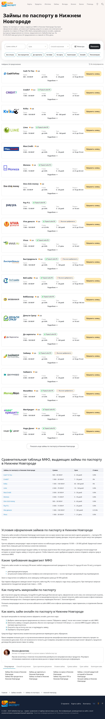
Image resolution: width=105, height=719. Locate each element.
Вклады (65, 4)
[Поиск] (102, 4)
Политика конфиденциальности (45, 713)
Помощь (90, 4)
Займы (56, 4)
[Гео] (97, 4)
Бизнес (73, 4)
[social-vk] (94, 703)
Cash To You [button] (8, 475)
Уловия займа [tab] (59, 666)
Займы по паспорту (32, 693)
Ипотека (48, 4)
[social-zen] (102, 703)
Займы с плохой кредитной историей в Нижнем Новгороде (87, 674)
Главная (4, 693)
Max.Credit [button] (7, 492)
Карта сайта (76, 704)
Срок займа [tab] (84, 666)
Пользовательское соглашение (67, 713)
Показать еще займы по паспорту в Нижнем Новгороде (52, 446)
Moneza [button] (6, 497)
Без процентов (23, 55)
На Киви (49, 55)
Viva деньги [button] (8, 510)
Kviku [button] (5, 484)
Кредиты (38, 4)
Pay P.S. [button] (6, 506)
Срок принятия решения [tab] (42, 666)
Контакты (87, 704)
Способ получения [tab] (24, 666)
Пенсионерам (95, 55)
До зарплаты (37, 55)
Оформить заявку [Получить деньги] (93, 74)
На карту (60, 55)
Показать (95, 46)
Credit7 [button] (6, 479)
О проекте (65, 704)
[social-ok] (98, 703)
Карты (29, 4)
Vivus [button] (5, 514)
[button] (52, 80)
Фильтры (79, 46)
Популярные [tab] (9, 666)
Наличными (71, 55)
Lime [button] (5, 488)
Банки (81, 4)
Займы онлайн (16, 693)
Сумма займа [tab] (72, 666)
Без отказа (10, 55)
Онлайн (83, 55)
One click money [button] (9, 501)
